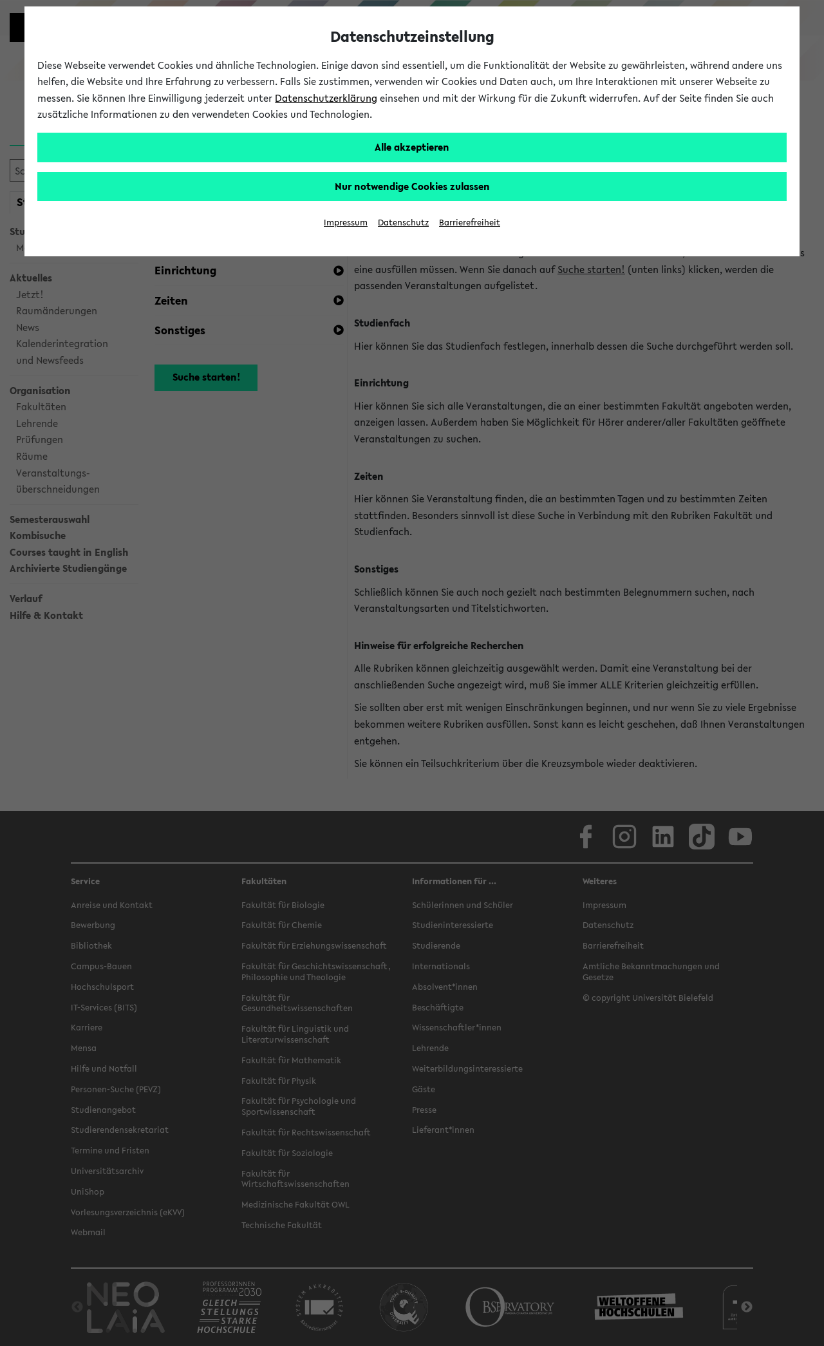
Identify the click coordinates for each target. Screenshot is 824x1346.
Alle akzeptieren (412, 147)
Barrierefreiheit (469, 222)
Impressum (346, 222)
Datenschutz (403, 222)
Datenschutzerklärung (326, 98)
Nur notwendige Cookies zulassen (412, 186)
